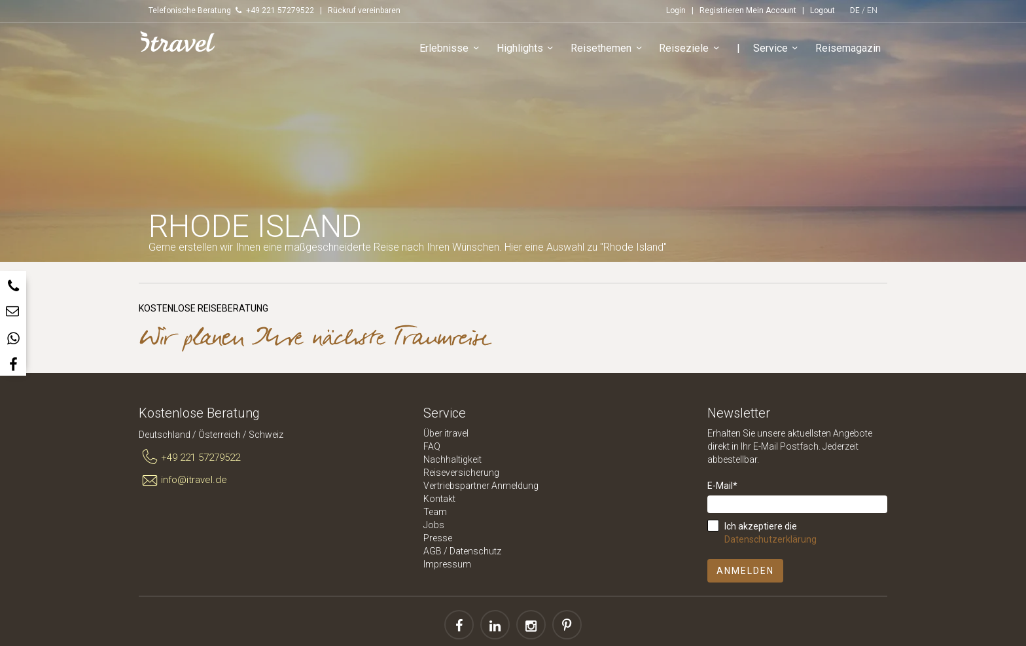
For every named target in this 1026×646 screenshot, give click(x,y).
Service (777, 48)
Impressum (447, 564)
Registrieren (721, 10)
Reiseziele (691, 48)
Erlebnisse (451, 48)
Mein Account (771, 10)
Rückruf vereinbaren (364, 10)
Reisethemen (608, 48)
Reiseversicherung (461, 472)
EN (872, 10)
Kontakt (439, 498)
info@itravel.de (183, 480)
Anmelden (745, 570)
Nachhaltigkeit (452, 459)
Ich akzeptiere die (770, 533)
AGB (432, 551)
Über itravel (446, 433)
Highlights (527, 48)
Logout (822, 10)
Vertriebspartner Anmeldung (481, 485)
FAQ (431, 446)
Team (435, 512)
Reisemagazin (848, 48)
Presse (437, 538)
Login (676, 10)
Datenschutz (475, 551)
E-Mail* (722, 485)
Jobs (433, 525)
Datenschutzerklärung (770, 539)
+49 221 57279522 (189, 457)
